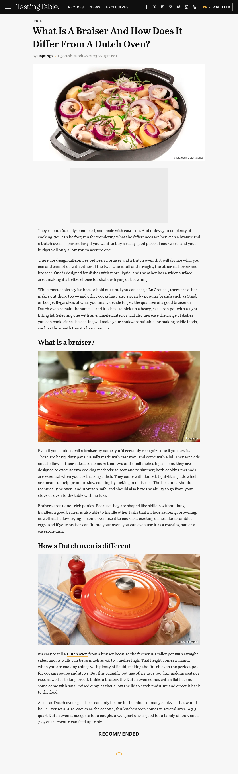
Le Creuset (158, 289)
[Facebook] (146, 7)
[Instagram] (186, 7)
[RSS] (194, 7)
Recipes (76, 7)
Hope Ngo (45, 55)
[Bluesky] (178, 7)
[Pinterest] (170, 7)
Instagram (192, 438)
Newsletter (216, 7)
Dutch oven (77, 654)
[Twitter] (154, 7)
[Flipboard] (162, 7)
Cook (37, 20)
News (95, 7)
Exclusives (117, 7)
